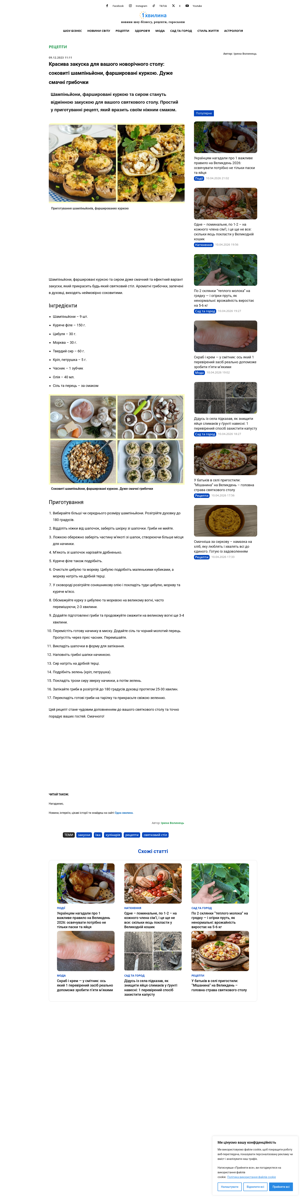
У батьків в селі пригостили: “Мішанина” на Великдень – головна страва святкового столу (224, 485)
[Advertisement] (117, 244)
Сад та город (205, 311)
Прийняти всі (281, 1186)
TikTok (163, 5)
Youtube (197, 5)
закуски (84, 835)
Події (199, 178)
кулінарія (113, 835)
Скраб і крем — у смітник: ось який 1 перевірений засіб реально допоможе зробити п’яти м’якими (225, 362)
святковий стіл (155, 835)
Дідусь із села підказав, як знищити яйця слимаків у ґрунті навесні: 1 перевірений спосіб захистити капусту (225, 423)
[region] (255, 1165)
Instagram (141, 5)
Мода (199, 372)
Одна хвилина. (123, 812)
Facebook (118, 5)
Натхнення (203, 245)
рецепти (132, 835)
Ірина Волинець (245, 53)
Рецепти (58, 47)
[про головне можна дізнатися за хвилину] (153, 17)
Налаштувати (229, 1186)
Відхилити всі (255, 1186)
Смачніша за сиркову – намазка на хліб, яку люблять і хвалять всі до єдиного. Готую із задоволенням (223, 546)
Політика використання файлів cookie (251, 1177)
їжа (98, 835)
